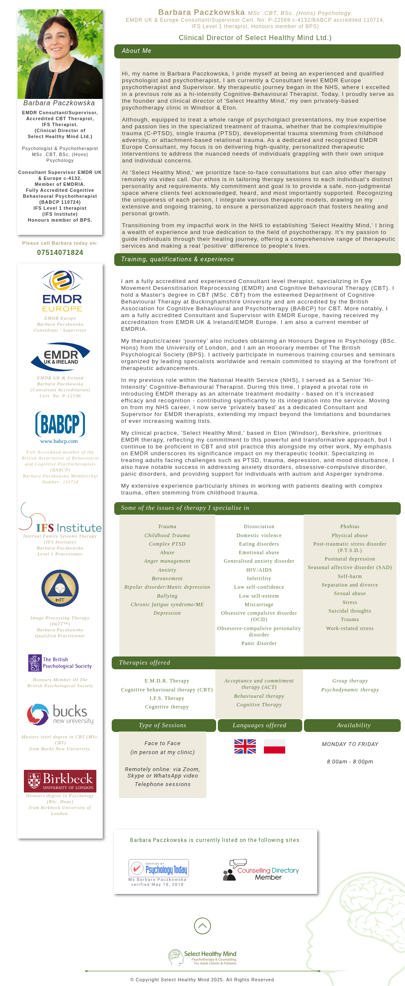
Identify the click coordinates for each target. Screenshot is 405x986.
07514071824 (60, 252)
